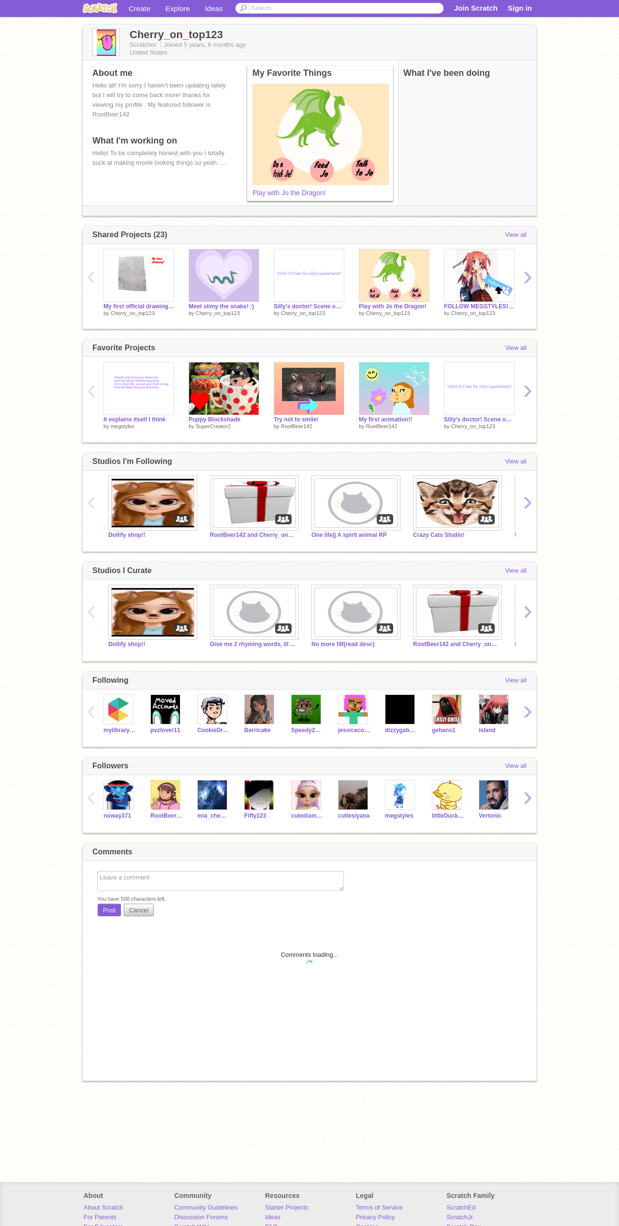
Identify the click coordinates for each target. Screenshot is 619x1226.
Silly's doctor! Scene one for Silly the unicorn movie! (309, 306)
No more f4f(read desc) (343, 644)
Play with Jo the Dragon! (289, 193)
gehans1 (444, 730)
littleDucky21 (448, 815)
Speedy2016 (307, 730)
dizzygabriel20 (401, 730)
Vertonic (490, 815)
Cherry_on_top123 (133, 313)
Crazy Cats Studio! (439, 535)
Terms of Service (379, 1207)
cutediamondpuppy (307, 815)
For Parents (100, 1217)
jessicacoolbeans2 (354, 730)
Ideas (214, 8)
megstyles (123, 426)
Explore (177, 8)
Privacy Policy (375, 1217)
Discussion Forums (201, 1217)
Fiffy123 (255, 815)
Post (109, 910)
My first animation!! (386, 419)
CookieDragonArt (213, 730)
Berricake (257, 730)
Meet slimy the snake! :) (221, 306)
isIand (487, 730)
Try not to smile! (296, 419)
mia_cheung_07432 (213, 815)
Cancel (138, 910)
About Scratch (103, 1207)
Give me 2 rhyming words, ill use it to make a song (253, 644)
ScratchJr (459, 1217)
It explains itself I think (134, 419)
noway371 (117, 815)
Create (139, 8)
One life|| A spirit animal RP (349, 535)
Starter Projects (287, 1207)
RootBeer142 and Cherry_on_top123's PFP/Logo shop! (253, 535)
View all (516, 234)
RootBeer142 (296, 426)
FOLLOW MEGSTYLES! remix (479, 306)
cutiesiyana (353, 815)
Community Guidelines (205, 1207)
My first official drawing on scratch (138, 306)
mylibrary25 (119, 730)
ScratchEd (460, 1207)
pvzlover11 (165, 730)
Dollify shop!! (127, 535)
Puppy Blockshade (214, 419)
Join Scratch (476, 8)
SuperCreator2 (213, 426)
